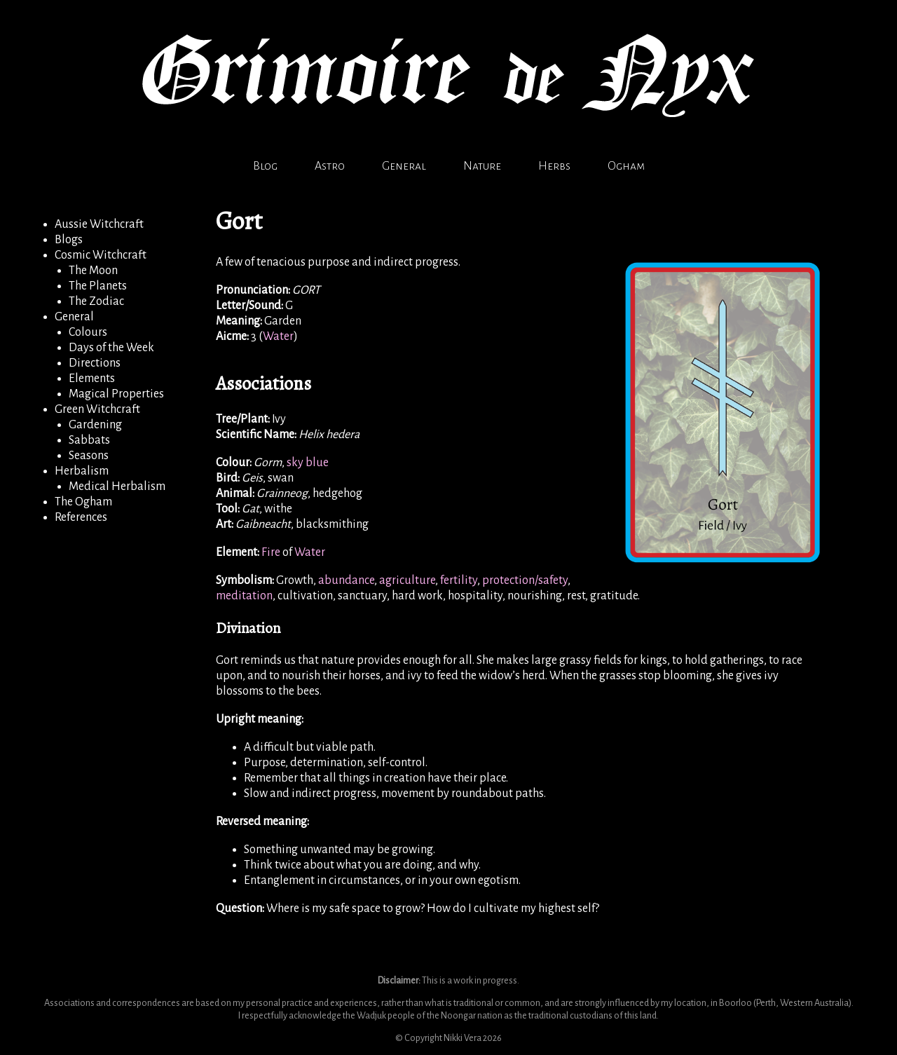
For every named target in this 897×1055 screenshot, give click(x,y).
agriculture (407, 580)
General (404, 166)
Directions (95, 363)
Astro (330, 166)
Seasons (89, 455)
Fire (270, 552)
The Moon (93, 270)
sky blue (308, 462)
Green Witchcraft (97, 409)
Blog (265, 166)
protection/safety (525, 580)
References (81, 517)
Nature (482, 166)
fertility (458, 580)
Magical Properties (116, 394)
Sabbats (89, 440)
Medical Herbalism (117, 486)
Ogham (626, 166)
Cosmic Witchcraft (100, 255)
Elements (92, 378)
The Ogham (83, 502)
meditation (244, 596)
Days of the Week (111, 347)
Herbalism (82, 471)
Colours (88, 332)
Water (278, 336)
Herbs (554, 166)
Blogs (69, 239)
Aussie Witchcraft (99, 224)
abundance (346, 580)
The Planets (98, 286)
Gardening (95, 424)
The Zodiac (96, 301)
